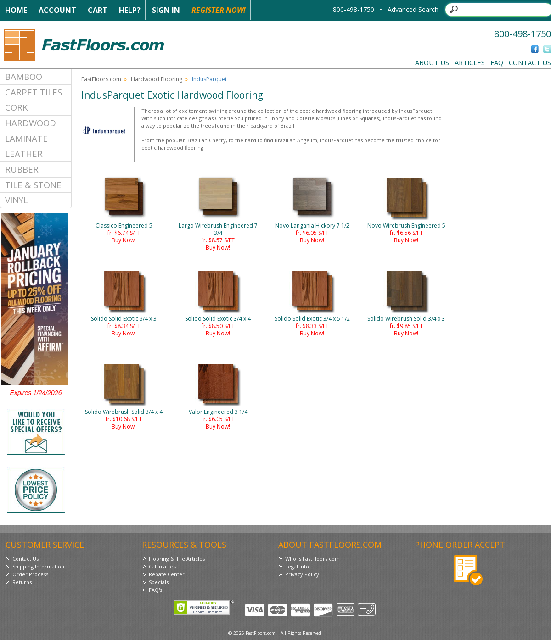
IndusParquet (209, 79)
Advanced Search (413, 9)
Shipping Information (38, 566)
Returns (22, 582)
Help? (130, 10)
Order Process (30, 574)
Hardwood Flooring (156, 79)
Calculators (162, 566)
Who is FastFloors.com (312, 558)
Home (16, 10)
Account (57, 10)
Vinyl (16, 200)
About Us (432, 62)
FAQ (496, 62)
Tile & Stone (33, 184)
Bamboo (23, 76)
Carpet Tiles (33, 92)
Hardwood (30, 122)
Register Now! (218, 10)
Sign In (166, 10)
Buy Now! (124, 240)
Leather (24, 153)
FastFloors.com (101, 79)
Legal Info (297, 566)
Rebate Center (167, 574)
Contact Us (530, 62)
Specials (159, 582)
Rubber (22, 169)
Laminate (26, 138)
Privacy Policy (302, 574)
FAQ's (155, 589)
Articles (470, 62)
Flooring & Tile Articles (177, 558)
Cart (97, 10)
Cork (16, 107)
